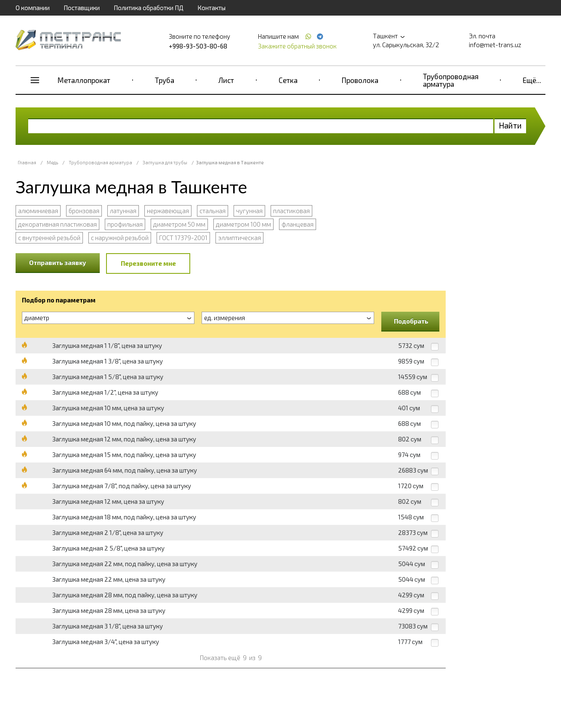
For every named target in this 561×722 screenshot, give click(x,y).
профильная (125, 224)
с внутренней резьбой (49, 237)
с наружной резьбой (120, 237)
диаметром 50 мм (179, 224)
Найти (510, 125)
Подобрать (411, 321)
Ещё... (532, 80)
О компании (33, 7)
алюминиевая (38, 210)
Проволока (360, 80)
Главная (27, 162)
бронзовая (84, 210)
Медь (52, 162)
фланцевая (298, 224)
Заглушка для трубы (165, 162)
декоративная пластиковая (57, 224)
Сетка (288, 80)
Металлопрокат (84, 80)
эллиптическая (239, 237)
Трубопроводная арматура (451, 80)
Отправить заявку (57, 262)
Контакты (211, 7)
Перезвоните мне (148, 263)
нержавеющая (168, 210)
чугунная (249, 210)
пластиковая (291, 210)
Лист (226, 80)
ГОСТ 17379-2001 (183, 237)
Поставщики (82, 7)
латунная (123, 210)
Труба (164, 80)
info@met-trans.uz (495, 44)
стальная (212, 210)
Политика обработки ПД (148, 7)
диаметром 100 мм (243, 224)
